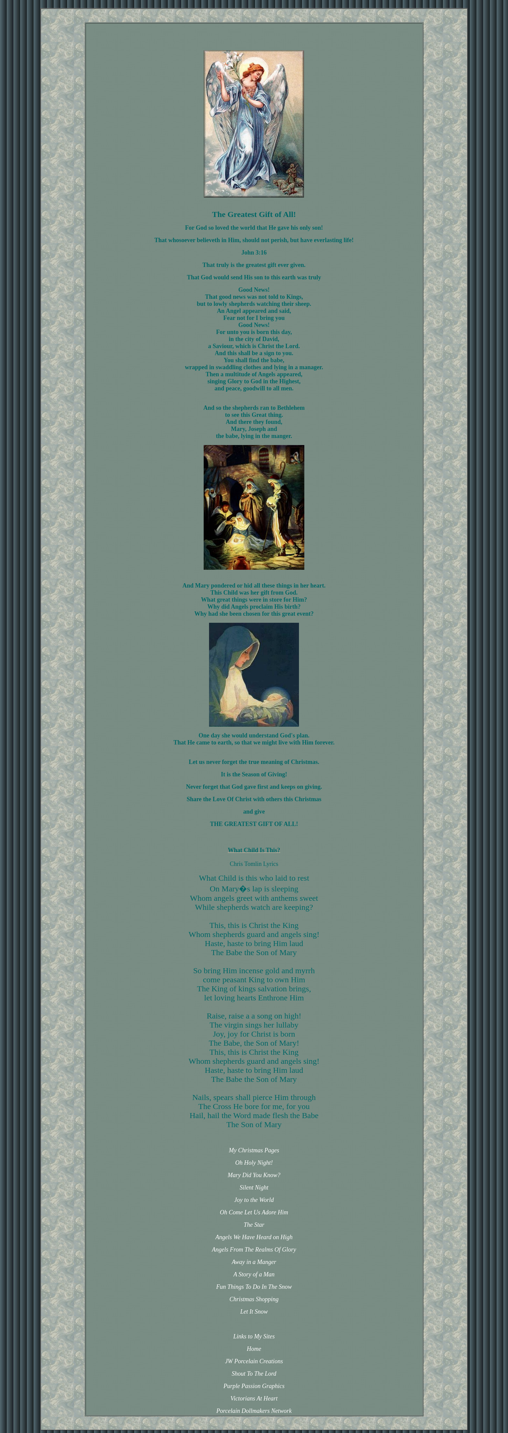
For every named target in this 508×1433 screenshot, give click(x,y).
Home (254, 1348)
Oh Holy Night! (254, 1162)
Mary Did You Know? (254, 1175)
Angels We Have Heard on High (254, 1237)
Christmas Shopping (254, 1299)
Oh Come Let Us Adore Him (254, 1212)
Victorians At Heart (254, 1398)
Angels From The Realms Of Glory (254, 1249)
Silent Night (254, 1187)
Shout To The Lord (254, 1373)
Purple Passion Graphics (254, 1386)
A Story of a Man (254, 1274)
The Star (254, 1224)
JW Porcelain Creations (254, 1361)
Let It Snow (254, 1311)
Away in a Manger (254, 1262)
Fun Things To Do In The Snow (254, 1286)
